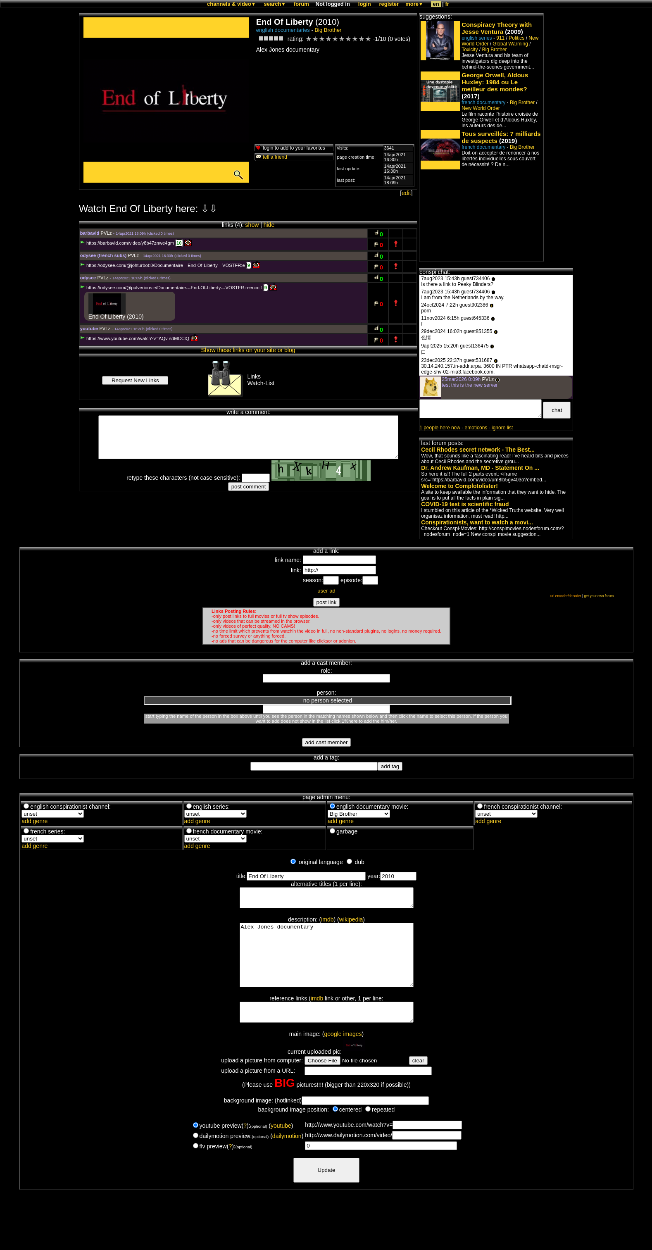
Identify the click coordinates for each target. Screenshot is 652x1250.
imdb (327, 923)
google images (343, 1053)
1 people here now (439, 428)
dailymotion (287, 1155)
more (414, 4)
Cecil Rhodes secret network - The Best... (478, 449)
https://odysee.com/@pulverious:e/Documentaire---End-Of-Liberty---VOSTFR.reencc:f (171, 287)
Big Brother (327, 30)
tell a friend (271, 157)
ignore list (502, 428)
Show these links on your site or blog (248, 350)
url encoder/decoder (565, 596)
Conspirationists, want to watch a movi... (477, 522)
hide (269, 224)
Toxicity (470, 49)
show (252, 224)
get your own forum (599, 596)
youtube (281, 1145)
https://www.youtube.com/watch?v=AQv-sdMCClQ (134, 338)
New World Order (481, 108)
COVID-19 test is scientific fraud (465, 504)
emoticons (476, 428)
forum (301, 4)
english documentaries (283, 30)
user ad (326, 591)
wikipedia (351, 923)
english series (477, 38)
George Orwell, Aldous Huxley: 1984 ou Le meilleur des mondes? (495, 82)
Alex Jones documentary (326, 964)
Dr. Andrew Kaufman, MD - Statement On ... (480, 467)
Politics (516, 38)
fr (447, 4)
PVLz (106, 233)
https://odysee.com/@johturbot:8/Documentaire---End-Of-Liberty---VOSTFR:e (162, 265)
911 (500, 38)
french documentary (483, 102)
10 (178, 242)
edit (406, 193)
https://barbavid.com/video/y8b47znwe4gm (127, 242)
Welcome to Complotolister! (459, 486)
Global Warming (510, 44)
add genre (34, 821)
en (436, 4)
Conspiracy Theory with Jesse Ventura (497, 28)
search (275, 4)
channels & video (231, 4)
